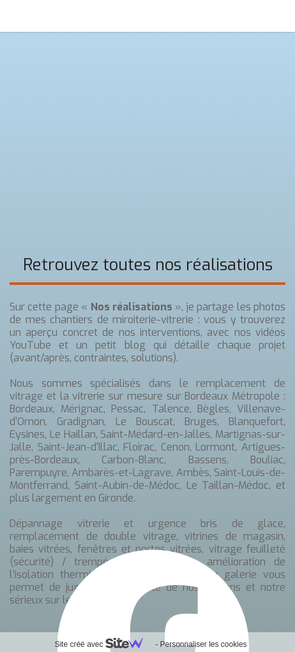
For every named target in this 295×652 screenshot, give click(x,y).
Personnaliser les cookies (203, 644)
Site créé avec (103, 644)
